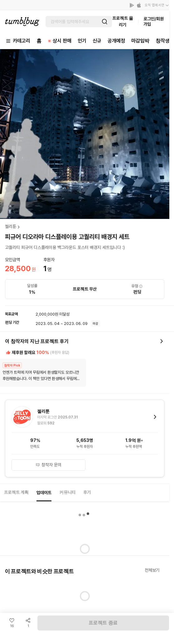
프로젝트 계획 (16, 492)
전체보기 (152, 570)
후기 (87, 492)
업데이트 (43, 492)
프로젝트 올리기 (122, 21)
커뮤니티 (67, 492)
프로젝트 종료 (103, 623)
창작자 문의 (48, 464)
